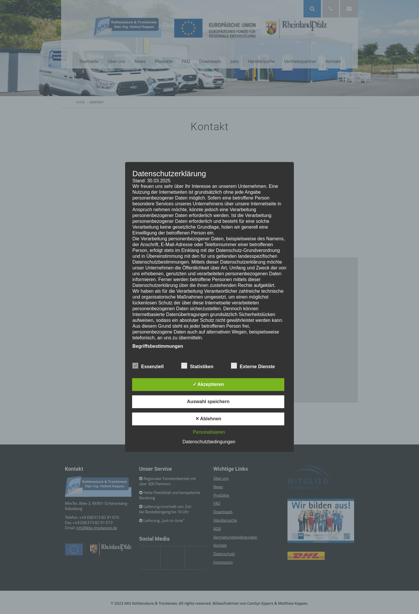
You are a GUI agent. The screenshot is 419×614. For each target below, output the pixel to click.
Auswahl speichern (208, 401)
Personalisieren (209, 432)
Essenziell (148, 365)
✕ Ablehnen (208, 419)
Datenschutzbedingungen (208, 442)
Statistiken (197, 365)
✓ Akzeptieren (208, 384)
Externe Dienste (253, 365)
